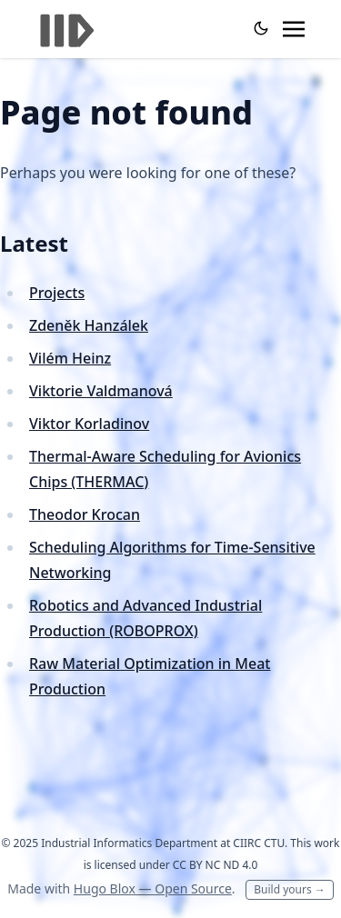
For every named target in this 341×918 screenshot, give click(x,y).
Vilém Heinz (70, 358)
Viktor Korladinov (89, 424)
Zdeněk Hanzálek (88, 325)
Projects (57, 293)
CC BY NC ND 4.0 (215, 865)
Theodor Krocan (84, 514)
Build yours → (290, 889)
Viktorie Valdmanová (101, 391)
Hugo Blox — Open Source (153, 888)
